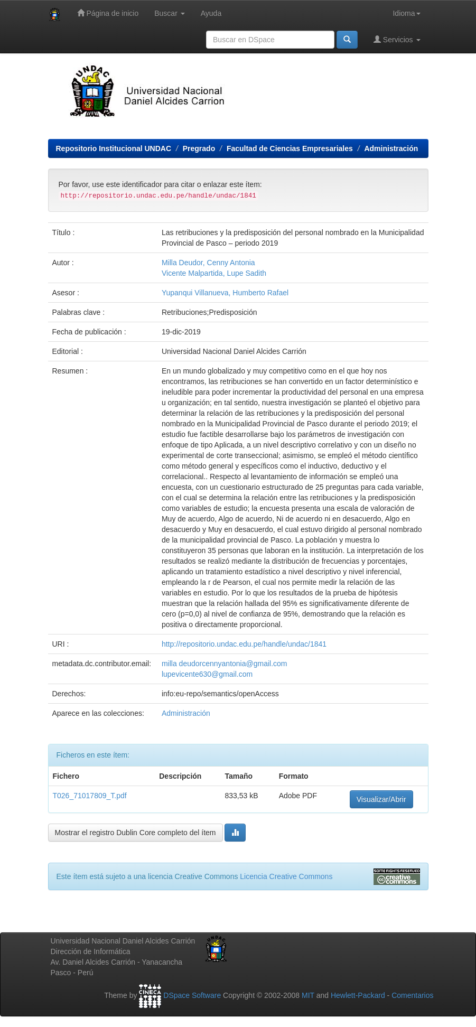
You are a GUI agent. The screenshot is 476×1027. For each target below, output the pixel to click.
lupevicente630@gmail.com (207, 674)
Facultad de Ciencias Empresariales (290, 148)
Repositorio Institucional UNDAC (114, 148)
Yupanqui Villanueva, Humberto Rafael (225, 292)
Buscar (169, 13)
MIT (308, 995)
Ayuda (211, 13)
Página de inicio (108, 12)
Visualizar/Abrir (381, 799)
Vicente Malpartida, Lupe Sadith (214, 273)
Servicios (397, 39)
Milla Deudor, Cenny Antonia (208, 262)
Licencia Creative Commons (286, 876)
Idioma (406, 13)
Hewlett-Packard (358, 995)
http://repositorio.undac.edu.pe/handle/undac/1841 (244, 644)
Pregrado (199, 148)
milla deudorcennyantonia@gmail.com (224, 663)
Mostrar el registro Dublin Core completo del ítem (135, 832)
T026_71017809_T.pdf (90, 795)
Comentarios (412, 995)
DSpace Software (192, 995)
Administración (391, 148)
